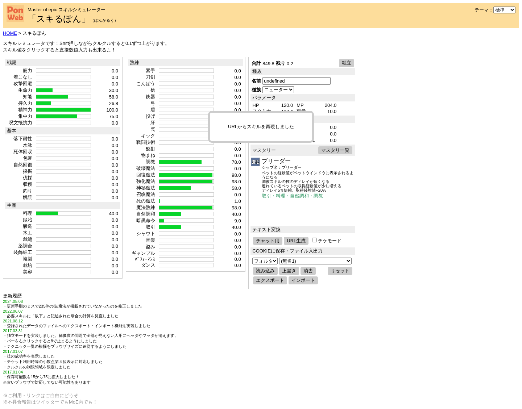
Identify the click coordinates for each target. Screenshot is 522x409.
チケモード (326, 240)
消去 (308, 271)
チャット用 (267, 240)
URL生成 (296, 240)
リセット (340, 271)
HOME (10, 33)
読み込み (265, 271)
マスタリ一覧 (335, 150)
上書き (289, 271)
